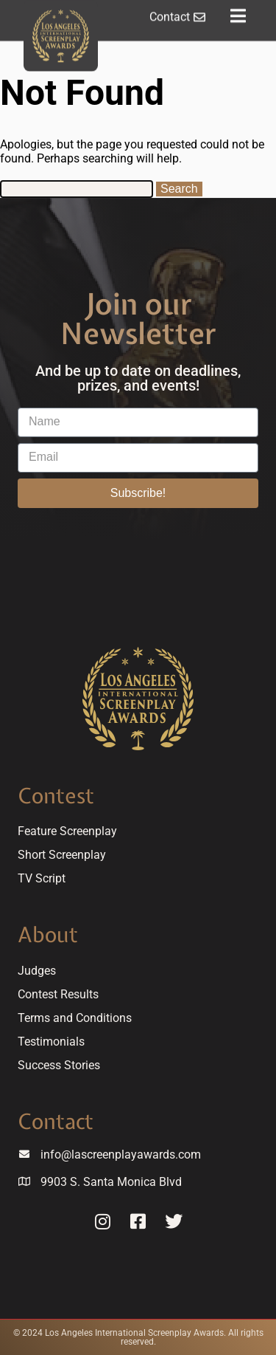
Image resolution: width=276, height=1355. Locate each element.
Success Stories (59, 1065)
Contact (55, 1121)
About (48, 934)
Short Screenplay (62, 855)
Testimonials (51, 1042)
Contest (56, 795)
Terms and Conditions (75, 1018)
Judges (37, 971)
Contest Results (58, 994)
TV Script (42, 878)
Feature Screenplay (67, 831)
